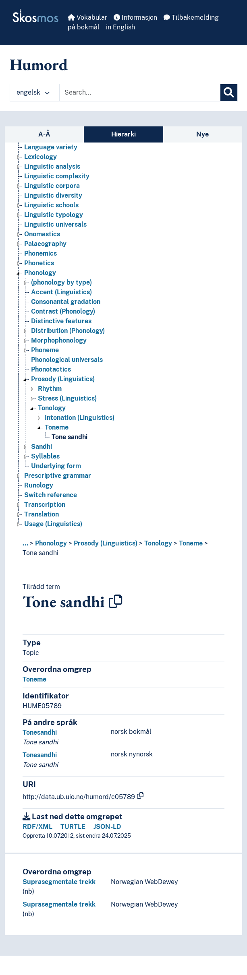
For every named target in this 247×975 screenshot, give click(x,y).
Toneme (191, 543)
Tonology (158, 543)
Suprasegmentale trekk (59, 882)
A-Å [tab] (44, 134)
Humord (39, 64)
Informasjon (135, 17)
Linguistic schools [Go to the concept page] (51, 205)
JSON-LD (107, 826)
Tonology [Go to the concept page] (52, 408)
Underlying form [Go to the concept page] (56, 466)
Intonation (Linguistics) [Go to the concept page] (79, 417)
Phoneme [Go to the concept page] (45, 350)
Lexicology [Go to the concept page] (40, 157)
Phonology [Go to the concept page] (40, 273)
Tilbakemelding (191, 17)
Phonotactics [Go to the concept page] (51, 369)
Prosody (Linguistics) (105, 543)
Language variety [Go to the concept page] (50, 147)
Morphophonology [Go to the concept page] (59, 340)
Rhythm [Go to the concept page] (50, 388)
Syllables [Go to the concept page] (45, 456)
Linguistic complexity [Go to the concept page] (56, 176)
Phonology (51, 543)
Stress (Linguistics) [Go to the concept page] (67, 398)
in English (120, 27)
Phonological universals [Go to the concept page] (67, 360)
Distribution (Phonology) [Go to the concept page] (68, 331)
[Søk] (229, 92)
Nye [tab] (202, 134)
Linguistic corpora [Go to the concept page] (52, 186)
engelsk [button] (33, 92)
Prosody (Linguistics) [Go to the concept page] (63, 379)
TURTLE (72, 826)
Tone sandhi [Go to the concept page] (69, 437)
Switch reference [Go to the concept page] (50, 495)
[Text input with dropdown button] (139, 92)
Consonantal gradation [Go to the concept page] (65, 302)
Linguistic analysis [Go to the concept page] (52, 166)
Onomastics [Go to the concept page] (42, 234)
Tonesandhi (40, 732)
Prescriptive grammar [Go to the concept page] (57, 475)
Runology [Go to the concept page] (38, 485)
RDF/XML (37, 826)
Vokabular (87, 17)
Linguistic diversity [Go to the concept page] (53, 195)
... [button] (25, 543)
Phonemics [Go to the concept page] (40, 253)
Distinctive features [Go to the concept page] (61, 321)
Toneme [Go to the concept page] (56, 427)
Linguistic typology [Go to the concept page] (53, 215)
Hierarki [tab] (123, 134)
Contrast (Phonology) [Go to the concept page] (63, 311)
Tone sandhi (40, 553)
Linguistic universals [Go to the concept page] (55, 224)
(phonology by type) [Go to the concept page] (61, 282)
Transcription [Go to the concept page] (44, 504)
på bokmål (84, 27)
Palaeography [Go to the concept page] (45, 244)
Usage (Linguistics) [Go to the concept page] (53, 524)
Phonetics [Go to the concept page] (39, 263)
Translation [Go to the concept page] (41, 514)
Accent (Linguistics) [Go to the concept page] (61, 292)
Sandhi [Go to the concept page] (41, 446)
